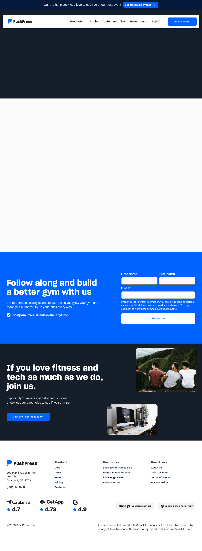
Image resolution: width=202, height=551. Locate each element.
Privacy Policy (159, 482)
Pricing (94, 21)
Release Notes (111, 482)
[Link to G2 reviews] (80, 506)
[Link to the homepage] (20, 21)
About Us (156, 467)
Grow (58, 472)
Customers (109, 21)
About (124, 21)
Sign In (156, 21)
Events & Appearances (116, 472)
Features (60, 487)
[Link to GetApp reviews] (52, 506)
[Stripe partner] (135, 506)
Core (57, 467)
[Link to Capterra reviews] (18, 506)
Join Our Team (159, 472)
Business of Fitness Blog (117, 467)
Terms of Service (161, 477)
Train (58, 477)
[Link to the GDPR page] (176, 506)
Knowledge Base (113, 477)
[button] (78, 22)
